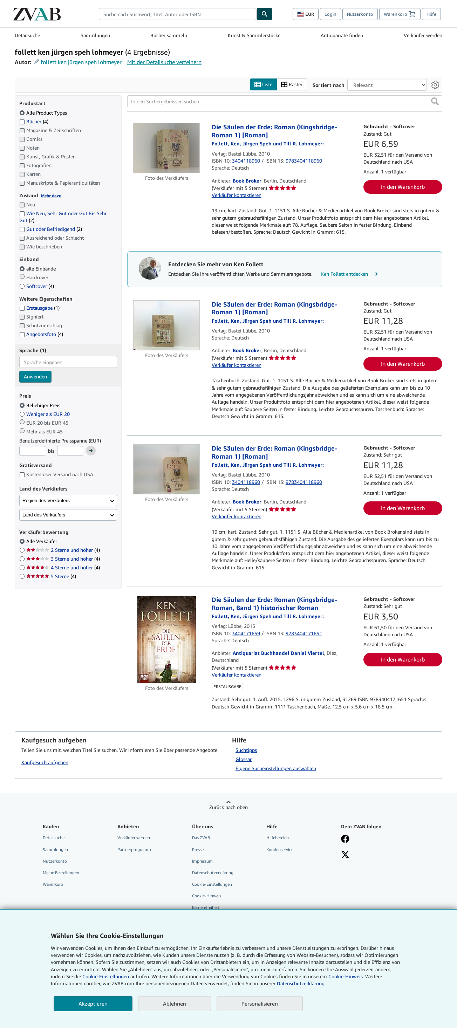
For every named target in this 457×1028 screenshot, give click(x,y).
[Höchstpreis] (70, 451)
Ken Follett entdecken (350, 273)
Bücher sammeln (168, 35)
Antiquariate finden (342, 35)
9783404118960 (304, 161)
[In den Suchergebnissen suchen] (284, 102)
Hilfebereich (277, 838)
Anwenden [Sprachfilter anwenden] (35, 377)
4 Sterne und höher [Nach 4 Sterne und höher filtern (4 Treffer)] (63, 568)
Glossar (244, 759)
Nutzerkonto (360, 14)
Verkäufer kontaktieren (236, 195)
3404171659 (246, 633)
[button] (435, 101)
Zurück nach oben (228, 807)
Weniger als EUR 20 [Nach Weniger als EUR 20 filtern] (45, 414)
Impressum (202, 861)
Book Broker (247, 181)
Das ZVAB (201, 838)
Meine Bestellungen (61, 872)
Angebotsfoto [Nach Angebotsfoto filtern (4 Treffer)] (41, 334)
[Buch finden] (264, 14)
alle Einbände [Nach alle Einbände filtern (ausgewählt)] (38, 269)
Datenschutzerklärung (212, 872)
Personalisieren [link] (259, 1003)
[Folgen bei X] (373, 855)
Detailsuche (27, 35)
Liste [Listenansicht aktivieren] (263, 84)
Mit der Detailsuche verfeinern (164, 62)
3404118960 (246, 161)
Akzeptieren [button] (93, 1003)
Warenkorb (53, 884)
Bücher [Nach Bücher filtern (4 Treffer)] (33, 121)
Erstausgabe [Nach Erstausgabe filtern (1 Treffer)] (39, 308)
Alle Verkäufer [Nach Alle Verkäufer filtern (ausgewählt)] (42, 541)
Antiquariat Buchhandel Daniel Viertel (278, 653)
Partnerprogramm (134, 849)
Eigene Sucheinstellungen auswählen (276, 769)
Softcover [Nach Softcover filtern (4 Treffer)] (36, 286)
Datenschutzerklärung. (301, 983)
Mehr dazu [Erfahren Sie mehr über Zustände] (51, 195)
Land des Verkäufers (43, 515)
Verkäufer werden (423, 35)
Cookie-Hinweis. (346, 976)
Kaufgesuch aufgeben (44, 762)
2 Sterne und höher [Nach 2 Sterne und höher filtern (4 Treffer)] (63, 550)
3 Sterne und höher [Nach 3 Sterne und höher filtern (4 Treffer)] (63, 559)
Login (330, 14)
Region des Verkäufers (46, 500)
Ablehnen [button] (174, 1003)
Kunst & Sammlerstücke (254, 35)
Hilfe (431, 14)
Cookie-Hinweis (206, 896)
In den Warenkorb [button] (403, 187)
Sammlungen (95, 35)
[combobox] (178, 14)
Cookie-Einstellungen (105, 976)
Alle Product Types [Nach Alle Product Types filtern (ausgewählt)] (43, 113)
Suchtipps (246, 750)
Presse (198, 849)
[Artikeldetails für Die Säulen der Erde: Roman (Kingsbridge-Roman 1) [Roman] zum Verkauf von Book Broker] (166, 148)
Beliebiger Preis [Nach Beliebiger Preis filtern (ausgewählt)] (40, 405)
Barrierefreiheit (205, 907)
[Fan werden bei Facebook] (373, 840)
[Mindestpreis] (32, 451)
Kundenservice (279, 849)
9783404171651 (304, 633)
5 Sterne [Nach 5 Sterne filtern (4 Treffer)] (51, 577)
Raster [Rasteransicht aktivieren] (291, 84)
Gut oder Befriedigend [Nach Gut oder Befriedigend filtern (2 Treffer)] (50, 229)
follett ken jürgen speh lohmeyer (81, 62)
